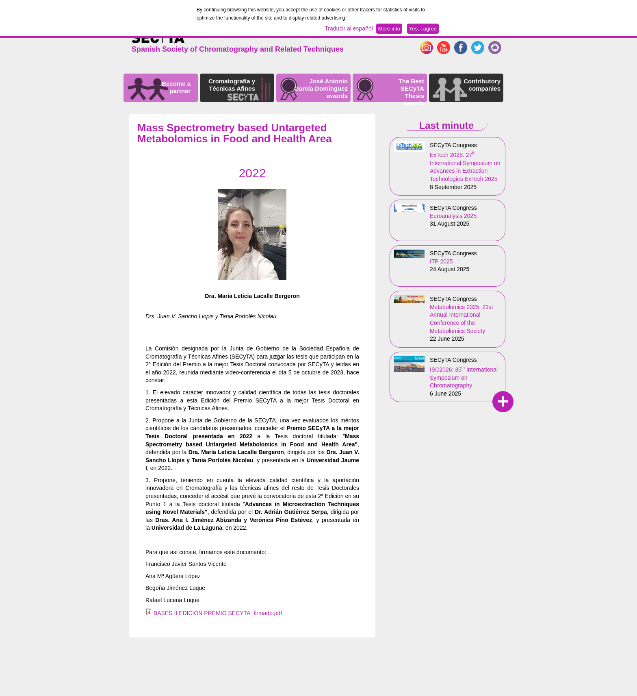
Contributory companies (482, 85)
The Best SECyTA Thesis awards (411, 92)
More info (389, 29)
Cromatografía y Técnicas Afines (231, 85)
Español (490, 34)
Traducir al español (349, 28)
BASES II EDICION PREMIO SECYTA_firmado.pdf (218, 613)
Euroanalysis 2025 (453, 216)
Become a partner (176, 87)
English (465, 34)
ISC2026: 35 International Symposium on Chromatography (464, 377)
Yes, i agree (423, 29)
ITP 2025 (441, 261)
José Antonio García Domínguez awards (321, 88)
